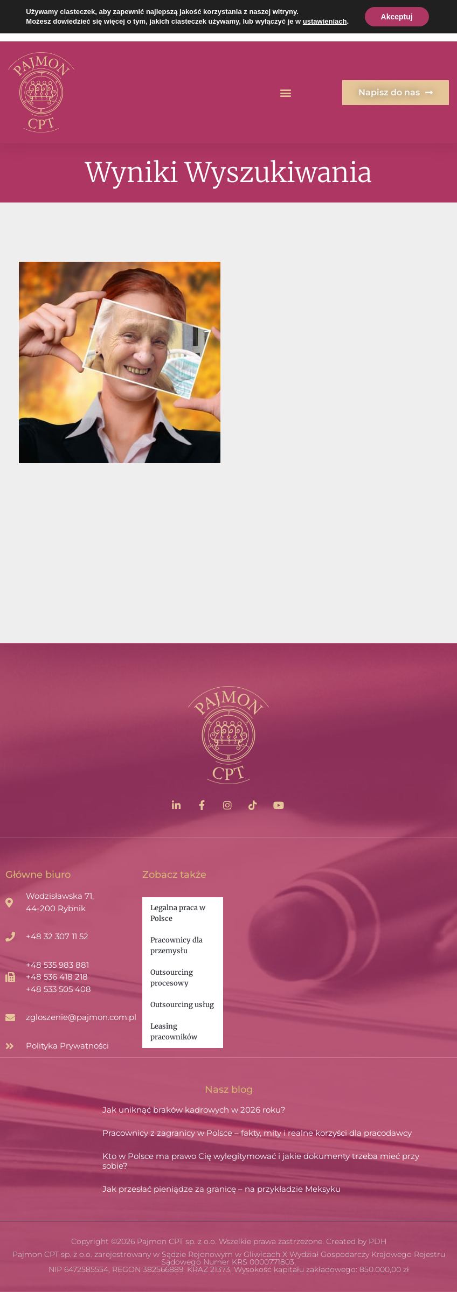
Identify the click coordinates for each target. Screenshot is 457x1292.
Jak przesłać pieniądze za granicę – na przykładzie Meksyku (221, 1189)
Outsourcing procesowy (171, 978)
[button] (286, 92)
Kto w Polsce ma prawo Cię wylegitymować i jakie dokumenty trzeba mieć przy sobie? (260, 1161)
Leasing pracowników (173, 1032)
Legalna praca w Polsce (177, 913)
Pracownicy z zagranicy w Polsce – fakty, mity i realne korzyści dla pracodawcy (257, 1133)
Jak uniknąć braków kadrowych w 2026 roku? (194, 1110)
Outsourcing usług (182, 1004)
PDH (377, 1241)
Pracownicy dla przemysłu (176, 945)
